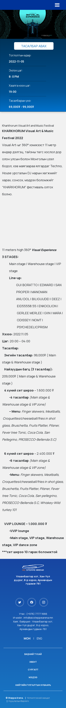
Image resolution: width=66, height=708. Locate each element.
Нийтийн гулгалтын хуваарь (33, 685)
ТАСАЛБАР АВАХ (33, 46)
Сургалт (33, 669)
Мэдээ (33, 677)
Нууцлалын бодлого (18, 701)
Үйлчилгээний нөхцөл (38, 697)
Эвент (33, 661)
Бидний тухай (33, 654)
